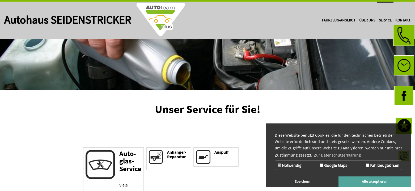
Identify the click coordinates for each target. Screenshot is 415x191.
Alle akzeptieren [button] (374, 181)
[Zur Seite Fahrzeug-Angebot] (338, 20)
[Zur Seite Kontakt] (402, 20)
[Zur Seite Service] (385, 20)
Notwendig (289, 165)
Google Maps (333, 165)
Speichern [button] (302, 181)
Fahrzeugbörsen (382, 165)
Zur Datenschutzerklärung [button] (337, 155)
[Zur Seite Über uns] (367, 20)
